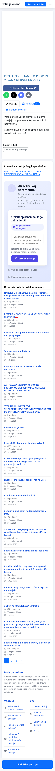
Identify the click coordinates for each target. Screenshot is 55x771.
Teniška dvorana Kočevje (17, 359)
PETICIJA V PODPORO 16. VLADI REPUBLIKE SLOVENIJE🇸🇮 (27, 324)
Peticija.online (11, 4)
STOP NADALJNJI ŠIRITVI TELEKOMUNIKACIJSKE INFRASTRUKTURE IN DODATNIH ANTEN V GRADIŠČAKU (27, 417)
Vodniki (9, 709)
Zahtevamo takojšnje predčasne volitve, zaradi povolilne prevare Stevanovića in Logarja (25, 541)
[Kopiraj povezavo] (29, 95)
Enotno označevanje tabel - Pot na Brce (25, 488)
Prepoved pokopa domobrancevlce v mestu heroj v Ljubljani (27, 342)
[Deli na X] (14, 95)
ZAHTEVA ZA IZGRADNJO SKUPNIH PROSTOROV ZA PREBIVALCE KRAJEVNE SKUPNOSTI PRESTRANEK (24, 396)
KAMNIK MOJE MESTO (15, 436)
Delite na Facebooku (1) (20, 88)
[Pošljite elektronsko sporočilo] (21, 95)
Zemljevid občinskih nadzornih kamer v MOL (25, 521)
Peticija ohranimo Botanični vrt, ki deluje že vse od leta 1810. (27, 653)
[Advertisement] (27, 42)
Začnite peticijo (36, 4)
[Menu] (50, 4)
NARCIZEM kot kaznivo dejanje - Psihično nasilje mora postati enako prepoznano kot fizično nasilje (27, 304)
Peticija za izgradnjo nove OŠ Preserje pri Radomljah (26, 597)
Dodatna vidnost (16, 109)
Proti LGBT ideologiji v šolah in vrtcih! (24, 451)
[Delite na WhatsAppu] (6, 95)
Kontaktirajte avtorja (16, 149)
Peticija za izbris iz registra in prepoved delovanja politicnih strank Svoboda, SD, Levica (25, 577)
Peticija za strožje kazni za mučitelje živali (26, 559)
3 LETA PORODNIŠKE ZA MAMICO (21, 614)
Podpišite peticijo (27, 161)
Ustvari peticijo (25, 267)
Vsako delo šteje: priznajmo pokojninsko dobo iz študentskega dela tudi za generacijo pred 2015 (25, 470)
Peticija (11, 103)
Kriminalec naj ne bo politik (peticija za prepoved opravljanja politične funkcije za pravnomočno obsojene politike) (26, 633)
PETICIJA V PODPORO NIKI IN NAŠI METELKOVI (22, 376)
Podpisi (31, 103)
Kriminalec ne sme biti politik (19, 503)
